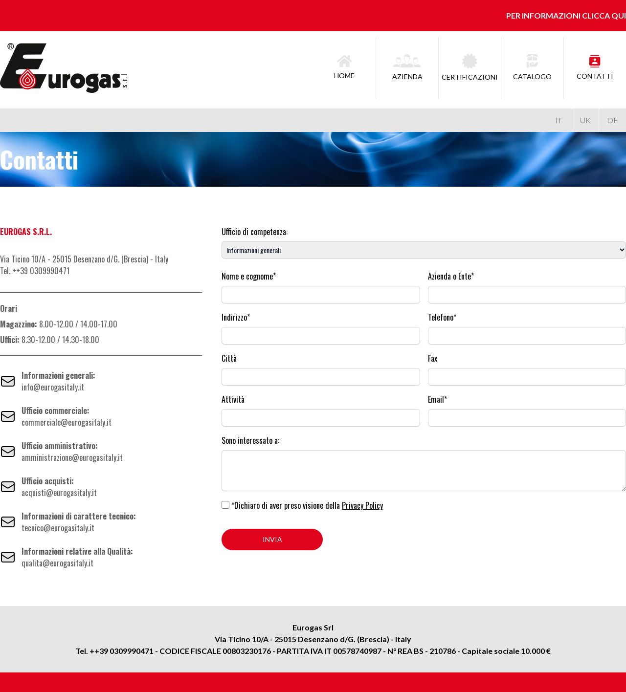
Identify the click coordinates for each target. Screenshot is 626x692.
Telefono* (442, 317)
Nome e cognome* (249, 276)
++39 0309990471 (121, 650)
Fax (432, 358)
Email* (437, 399)
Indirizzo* (236, 317)
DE (612, 120)
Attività (233, 399)
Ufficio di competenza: (255, 232)
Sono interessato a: (250, 440)
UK (585, 120)
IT (558, 120)
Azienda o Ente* (451, 276)
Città (229, 358)
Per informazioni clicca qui (566, 15)
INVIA (272, 539)
